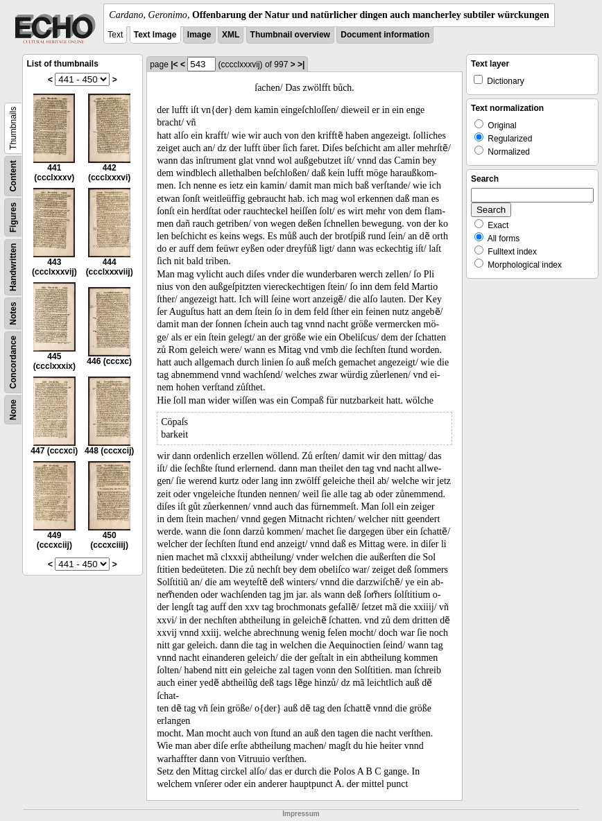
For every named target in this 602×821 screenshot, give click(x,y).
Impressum (300, 814)
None (13, 409)
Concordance (13, 362)
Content (13, 175)
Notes (13, 313)
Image (199, 35)
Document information (385, 35)
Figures (13, 217)
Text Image (155, 35)
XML (230, 35)
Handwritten (13, 267)
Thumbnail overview (290, 35)
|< (174, 64)
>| (301, 64)
